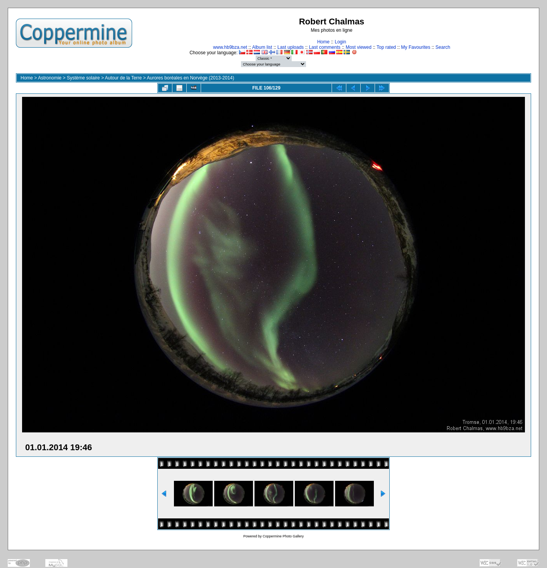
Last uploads (290, 47)
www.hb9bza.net (230, 47)
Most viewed (359, 47)
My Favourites (415, 47)
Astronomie (50, 78)
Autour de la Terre (123, 78)
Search (442, 47)
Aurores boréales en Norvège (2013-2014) (190, 78)
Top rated (386, 47)
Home (323, 42)
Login (340, 42)
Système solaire (83, 78)
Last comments (324, 47)
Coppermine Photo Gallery (283, 536)
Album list (262, 47)
